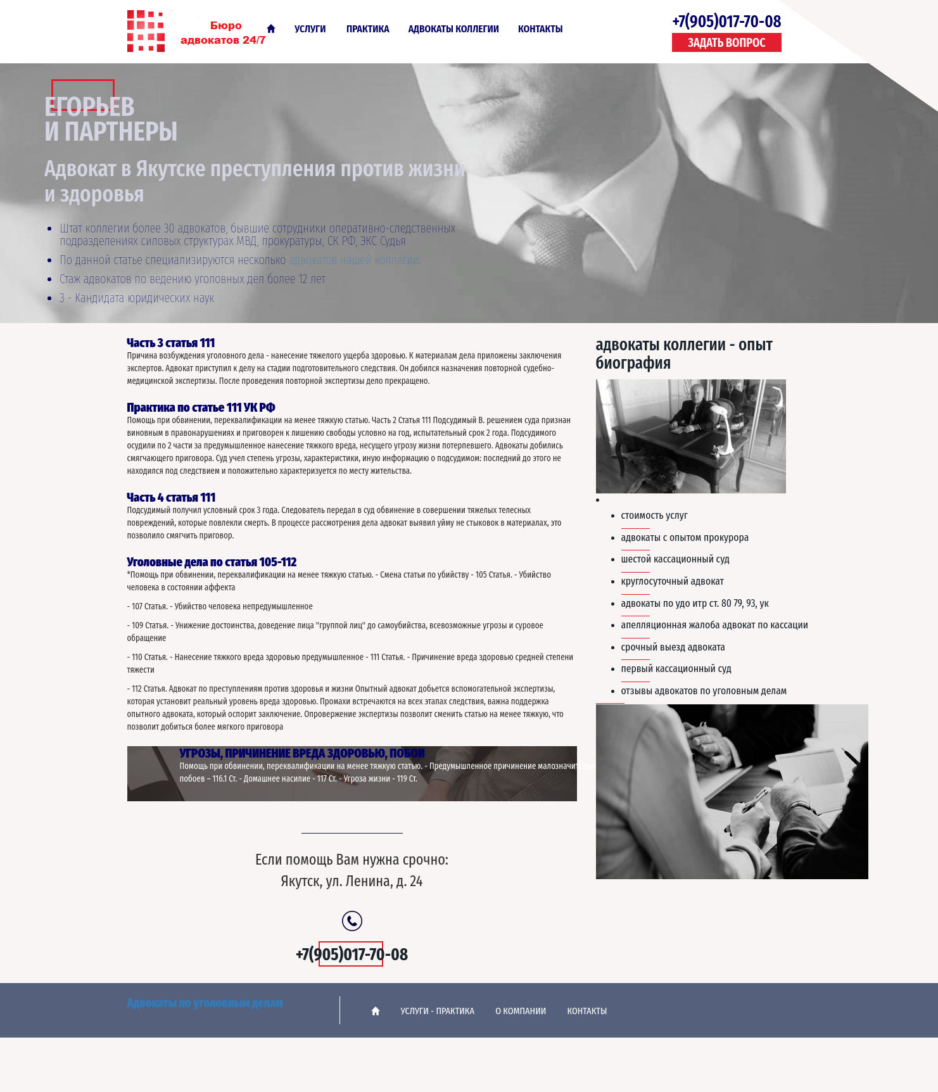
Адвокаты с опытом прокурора (685, 537)
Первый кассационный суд (676, 668)
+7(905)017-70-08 (726, 21)
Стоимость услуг (654, 515)
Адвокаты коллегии (454, 28)
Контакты (540, 28)
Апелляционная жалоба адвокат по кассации (715, 624)
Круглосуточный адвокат (672, 581)
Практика (368, 28)
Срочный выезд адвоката (673, 646)
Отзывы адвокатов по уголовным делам (704, 690)
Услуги (310, 28)
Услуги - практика (437, 1011)
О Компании (520, 1011)
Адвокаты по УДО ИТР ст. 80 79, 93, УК (695, 603)
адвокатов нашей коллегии (354, 259)
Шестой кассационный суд (675, 558)
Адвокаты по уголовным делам (204, 30)
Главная (271, 28)
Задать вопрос (726, 42)
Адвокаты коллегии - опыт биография (684, 354)
